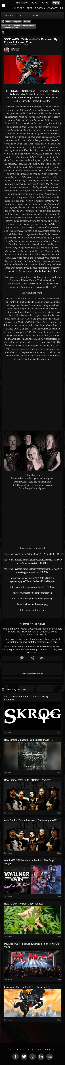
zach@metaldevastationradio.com (38, 642)
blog (23, 15)
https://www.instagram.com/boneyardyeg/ (32, 598)
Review (27, 22)
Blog (8, 22)
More (37, 15)
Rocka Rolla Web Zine (46, 271)
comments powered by (32, 674)
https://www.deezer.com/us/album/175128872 (32, 587)
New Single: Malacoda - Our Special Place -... (28, 740)
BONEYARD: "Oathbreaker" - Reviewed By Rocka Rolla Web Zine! (18, 26)
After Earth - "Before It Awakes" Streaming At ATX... (31, 820)
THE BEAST (15, 48)
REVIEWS (40, 8)
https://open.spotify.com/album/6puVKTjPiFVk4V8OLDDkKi (34, 554)
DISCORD (19, 8)
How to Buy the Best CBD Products (23, 903)
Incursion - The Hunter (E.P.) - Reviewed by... (28, 987)
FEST (29, 8)
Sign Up (56, 3)
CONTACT (52, 8)
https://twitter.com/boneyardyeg (32, 604)
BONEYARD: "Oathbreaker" (21, 91)
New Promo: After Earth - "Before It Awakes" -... (29, 780)
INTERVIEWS (22, 3)
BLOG (34, 3)
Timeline (8, 15)
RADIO (43, 3)
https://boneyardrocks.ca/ (32, 610)
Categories (17, 22)
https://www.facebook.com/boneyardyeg (32, 592)
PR (61, 8)
